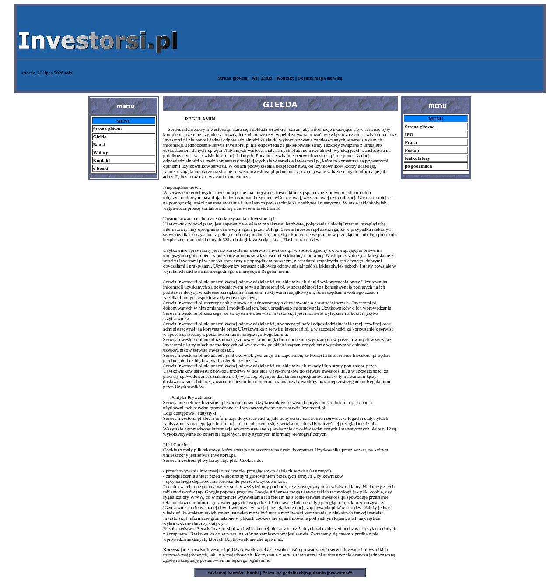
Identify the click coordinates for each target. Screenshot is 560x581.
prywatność (340, 572)
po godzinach (290, 572)
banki (252, 572)
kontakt (234, 572)
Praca (268, 572)
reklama (216, 572)
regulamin (316, 572)
